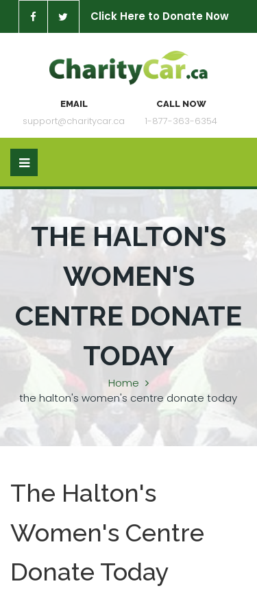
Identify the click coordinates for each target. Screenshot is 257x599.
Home (123, 383)
